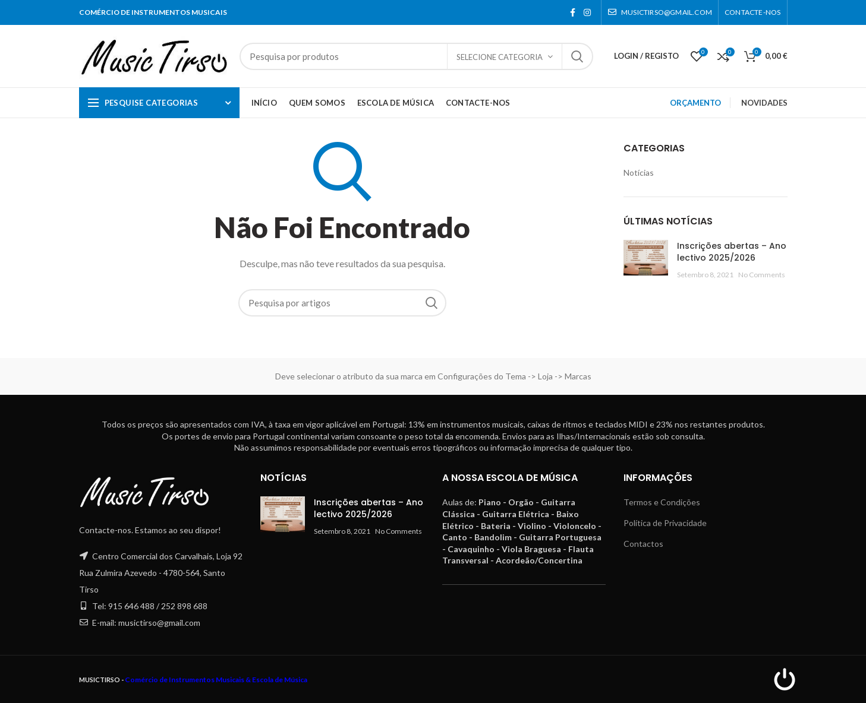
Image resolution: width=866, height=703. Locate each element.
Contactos (643, 544)
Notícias (638, 172)
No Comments (761, 274)
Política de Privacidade (665, 523)
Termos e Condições (661, 502)
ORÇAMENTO (695, 102)
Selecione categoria (499, 57)
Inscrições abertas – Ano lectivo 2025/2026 (731, 252)
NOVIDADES (764, 102)
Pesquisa (577, 56)
